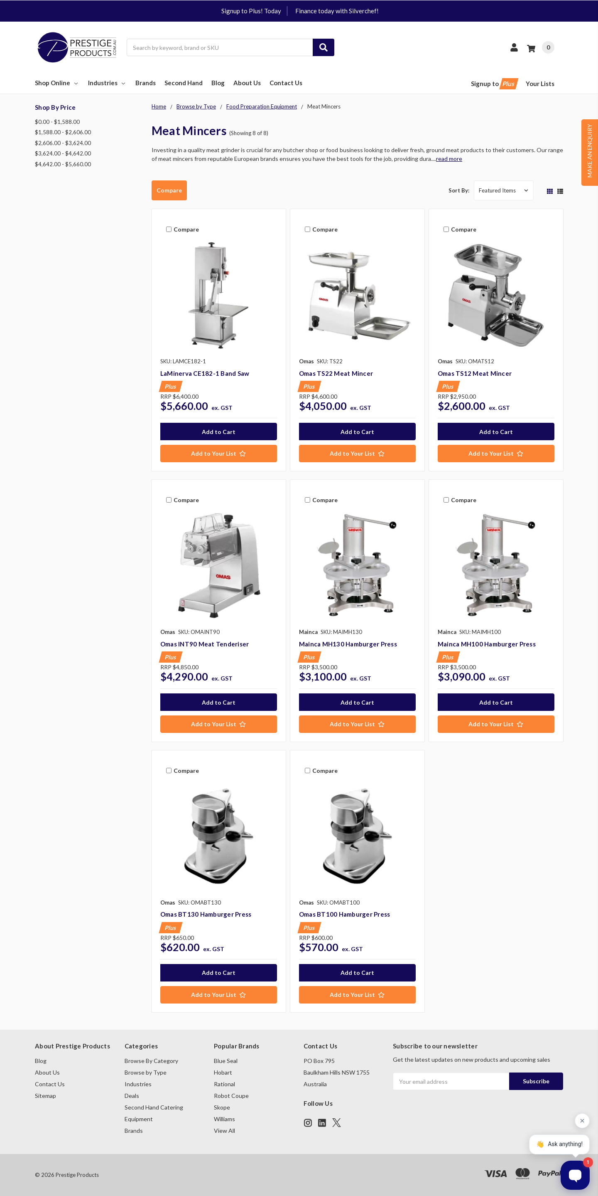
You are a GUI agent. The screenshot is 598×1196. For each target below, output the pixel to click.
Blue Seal (226, 1060)
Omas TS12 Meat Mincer (475, 373)
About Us (247, 82)
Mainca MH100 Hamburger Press (487, 644)
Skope (222, 1107)
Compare (169, 190)
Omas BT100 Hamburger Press (344, 914)
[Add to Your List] (218, 453)
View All (224, 1130)
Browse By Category (151, 1060)
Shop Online (57, 82)
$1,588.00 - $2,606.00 (63, 132)
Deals (132, 1095)
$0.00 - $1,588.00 (57, 121)
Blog (218, 82)
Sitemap (45, 1095)
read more (449, 158)
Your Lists (540, 83)
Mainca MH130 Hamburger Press (348, 644)
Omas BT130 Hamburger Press (206, 914)
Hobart (223, 1072)
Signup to (494, 83)
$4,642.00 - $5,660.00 (63, 164)
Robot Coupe (231, 1095)
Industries (107, 82)
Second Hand (183, 82)
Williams (224, 1118)
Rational (224, 1083)
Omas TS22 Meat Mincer (336, 373)
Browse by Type (146, 1072)
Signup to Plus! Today (251, 11)
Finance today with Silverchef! (337, 11)
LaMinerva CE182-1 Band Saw (205, 373)
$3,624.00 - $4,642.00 (63, 153)
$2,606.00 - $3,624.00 (63, 143)
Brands (145, 82)
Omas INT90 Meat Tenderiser (204, 644)
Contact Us (286, 82)
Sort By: (458, 190)
